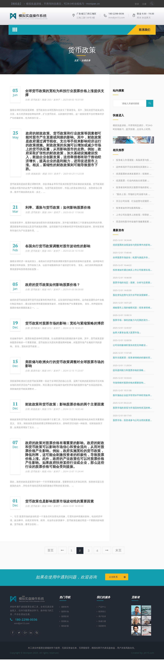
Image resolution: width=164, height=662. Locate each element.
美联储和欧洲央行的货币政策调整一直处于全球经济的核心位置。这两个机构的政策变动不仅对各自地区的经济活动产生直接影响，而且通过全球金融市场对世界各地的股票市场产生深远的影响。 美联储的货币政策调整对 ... (57, 384)
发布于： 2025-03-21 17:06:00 (69, 212)
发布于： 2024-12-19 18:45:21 (68, 328)
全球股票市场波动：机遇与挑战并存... (131, 257)
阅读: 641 (46, 370)
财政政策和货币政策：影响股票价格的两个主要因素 (64, 404)
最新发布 (64, 609)
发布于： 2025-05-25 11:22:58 (69, 173)
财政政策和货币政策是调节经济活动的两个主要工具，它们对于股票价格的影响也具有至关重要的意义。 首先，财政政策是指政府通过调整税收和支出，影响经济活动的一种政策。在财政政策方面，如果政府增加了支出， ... (57, 423)
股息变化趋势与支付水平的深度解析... (131, 294)
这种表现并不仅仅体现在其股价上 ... (132, 166)
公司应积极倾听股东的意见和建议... (130, 345)
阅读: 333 (47, 173)
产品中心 (102, 609)
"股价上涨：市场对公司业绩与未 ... (131, 194)
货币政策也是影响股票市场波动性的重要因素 (59, 501)
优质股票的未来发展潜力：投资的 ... (132, 173)
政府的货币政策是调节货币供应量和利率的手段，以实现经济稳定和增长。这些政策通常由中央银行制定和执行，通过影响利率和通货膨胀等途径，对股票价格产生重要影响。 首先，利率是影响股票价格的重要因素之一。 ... (57, 303)
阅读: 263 (46, 99)
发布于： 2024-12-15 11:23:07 (68, 370)
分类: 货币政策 (32, 99)
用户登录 (102, 619)
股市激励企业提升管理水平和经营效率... (132, 395)
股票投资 (64, 619)
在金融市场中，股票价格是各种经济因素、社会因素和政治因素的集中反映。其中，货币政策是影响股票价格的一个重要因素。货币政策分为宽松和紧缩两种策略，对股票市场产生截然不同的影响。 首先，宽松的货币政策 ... (57, 342)
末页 (118, 550)
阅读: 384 (46, 212)
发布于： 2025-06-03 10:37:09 (68, 99)
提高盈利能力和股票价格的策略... (129, 370)
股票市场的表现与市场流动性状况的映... (132, 407)
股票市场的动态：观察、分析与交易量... (132, 282)
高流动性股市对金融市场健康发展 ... (132, 221)
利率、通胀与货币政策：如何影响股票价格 (58, 207)
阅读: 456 (46, 471)
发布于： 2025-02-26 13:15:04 (68, 250)
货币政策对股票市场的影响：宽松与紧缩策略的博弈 (64, 323)
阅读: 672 (46, 328)
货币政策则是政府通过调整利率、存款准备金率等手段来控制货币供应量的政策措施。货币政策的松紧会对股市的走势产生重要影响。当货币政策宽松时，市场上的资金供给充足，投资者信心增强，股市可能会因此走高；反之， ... (57, 188)
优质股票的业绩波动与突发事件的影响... (132, 244)
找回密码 (102, 630)
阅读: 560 (46, 506)
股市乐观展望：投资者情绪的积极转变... (132, 357)
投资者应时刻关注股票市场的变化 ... (132, 187)
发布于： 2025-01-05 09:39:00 (68, 289)
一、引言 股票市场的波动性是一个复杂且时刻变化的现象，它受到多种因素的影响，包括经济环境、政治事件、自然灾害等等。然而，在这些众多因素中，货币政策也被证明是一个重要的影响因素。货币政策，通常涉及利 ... (57, 520)
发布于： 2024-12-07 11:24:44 (68, 471)
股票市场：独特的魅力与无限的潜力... (131, 320)
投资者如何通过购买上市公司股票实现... (132, 269)
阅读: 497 (46, 289)
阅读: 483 (46, 250)
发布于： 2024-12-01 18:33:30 (68, 506)
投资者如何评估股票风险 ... (128, 207)
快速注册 (102, 624)
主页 (76, 60)
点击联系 (117, 579)
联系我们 (144, 29)
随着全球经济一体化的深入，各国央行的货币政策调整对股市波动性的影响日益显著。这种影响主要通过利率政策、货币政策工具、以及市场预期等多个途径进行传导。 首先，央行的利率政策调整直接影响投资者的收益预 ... (57, 265)
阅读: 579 (46, 409)
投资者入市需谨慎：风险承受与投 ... (132, 160)
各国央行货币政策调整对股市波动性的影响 (58, 246)
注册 (144, 3)
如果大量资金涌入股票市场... (127, 332)
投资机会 (64, 624)
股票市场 (64, 614)
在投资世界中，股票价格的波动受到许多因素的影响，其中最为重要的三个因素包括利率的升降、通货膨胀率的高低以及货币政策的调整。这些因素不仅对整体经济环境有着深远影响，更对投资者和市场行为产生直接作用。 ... (57, 226)
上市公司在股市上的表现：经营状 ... (132, 214)
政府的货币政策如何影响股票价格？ (52, 285)
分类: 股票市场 (32, 370)
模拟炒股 (64, 630)
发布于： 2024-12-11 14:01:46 (68, 409)
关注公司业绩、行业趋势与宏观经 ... (132, 201)
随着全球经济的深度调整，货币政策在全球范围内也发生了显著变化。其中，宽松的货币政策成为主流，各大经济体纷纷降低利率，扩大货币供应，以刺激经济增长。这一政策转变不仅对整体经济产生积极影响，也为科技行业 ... (57, 114)
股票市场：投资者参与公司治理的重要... (132, 420)
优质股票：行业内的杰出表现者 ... (131, 180)
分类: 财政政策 (33, 173)
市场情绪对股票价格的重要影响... (129, 382)
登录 (137, 3)
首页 (50, 550)
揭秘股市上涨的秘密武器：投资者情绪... (132, 307)
